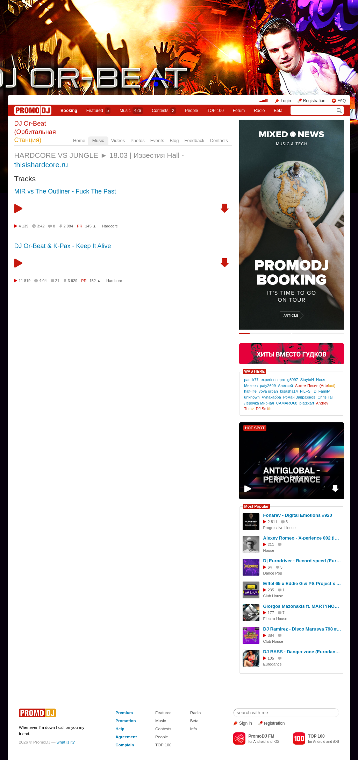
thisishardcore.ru (41, 165)
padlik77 (251, 380)
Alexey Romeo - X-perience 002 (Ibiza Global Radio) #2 (302, 538)
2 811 (273, 522)
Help (119, 728)
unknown (251, 397)
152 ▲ (95, 281)
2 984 (68, 226)
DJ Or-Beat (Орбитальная (35, 131)
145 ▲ (90, 226)
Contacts (219, 140)
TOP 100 (215, 110)
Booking (68, 110)
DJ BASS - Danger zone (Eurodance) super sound (302, 651)
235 (271, 590)
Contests (163, 728)
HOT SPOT (255, 428)
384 (271, 635)
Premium (124, 712)
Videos (118, 140)
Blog (174, 140)
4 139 (24, 226)
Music (131, 110)
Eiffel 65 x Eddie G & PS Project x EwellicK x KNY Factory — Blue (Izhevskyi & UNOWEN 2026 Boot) (302, 583)
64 (270, 567)
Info (193, 728)
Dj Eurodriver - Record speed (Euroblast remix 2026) (302, 560)
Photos (137, 140)
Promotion (125, 720)
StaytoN (307, 380)
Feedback (194, 140)
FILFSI (306, 391)
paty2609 (267, 385)
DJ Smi (264, 409)
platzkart (307, 403)
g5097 (292, 380)
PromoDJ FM (261, 736)
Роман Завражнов (299, 397)
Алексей (285, 385)
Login (286, 101)
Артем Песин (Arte (315, 385)
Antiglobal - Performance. (291, 477)
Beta (278, 110)
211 (271, 544)
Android (259, 742)
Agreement (126, 736)
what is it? (66, 742)
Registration (314, 101)
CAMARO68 (287, 403)
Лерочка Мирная (259, 403)
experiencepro (273, 380)
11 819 (25, 281)
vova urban (268, 391)
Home (79, 140)
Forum (239, 110)
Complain (124, 745)
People (191, 110)
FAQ (341, 101)
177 (271, 613)
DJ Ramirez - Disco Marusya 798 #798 (302, 629)
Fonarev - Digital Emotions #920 (297, 515)
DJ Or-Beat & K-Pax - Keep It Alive (62, 245)
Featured (98, 110)
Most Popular (256, 506)
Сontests (164, 110)
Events (157, 140)
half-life (250, 391)
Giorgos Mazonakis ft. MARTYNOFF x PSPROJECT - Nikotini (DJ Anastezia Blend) (302, 606)
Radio (259, 110)
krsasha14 (289, 391)
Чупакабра (271, 397)
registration (274, 723)
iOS (276, 742)
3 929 (73, 281)
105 (271, 658)
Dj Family (322, 391)
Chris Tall (325, 397)
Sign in (245, 723)
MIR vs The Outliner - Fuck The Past (65, 191)
